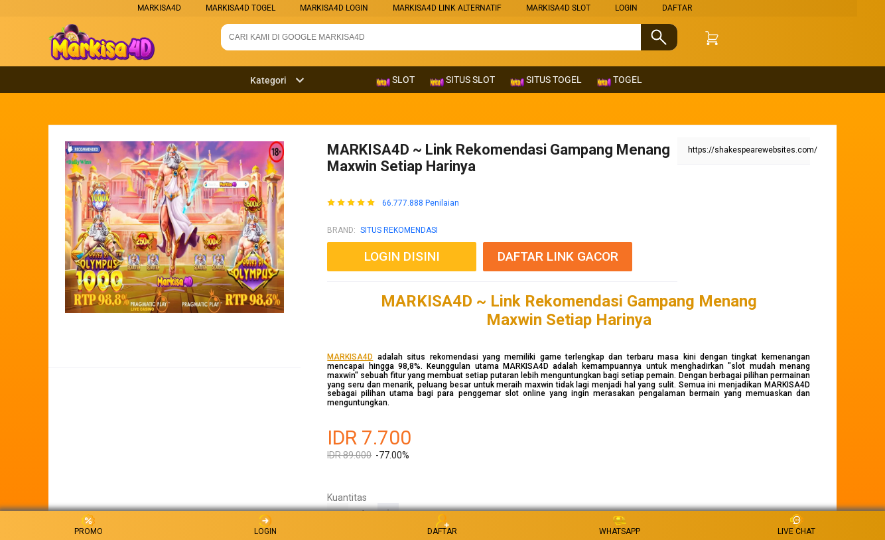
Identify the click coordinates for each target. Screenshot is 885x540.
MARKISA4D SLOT (558, 8)
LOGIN (626, 8)
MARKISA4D (350, 357)
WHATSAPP (619, 525)
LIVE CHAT (796, 525)
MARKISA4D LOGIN (334, 8)
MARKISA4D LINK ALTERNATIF (447, 8)
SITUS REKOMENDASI (399, 230)
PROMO (88, 525)
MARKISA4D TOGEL (240, 8)
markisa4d (159, 8)
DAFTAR (677, 8)
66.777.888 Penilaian (420, 203)
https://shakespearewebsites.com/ (752, 150)
